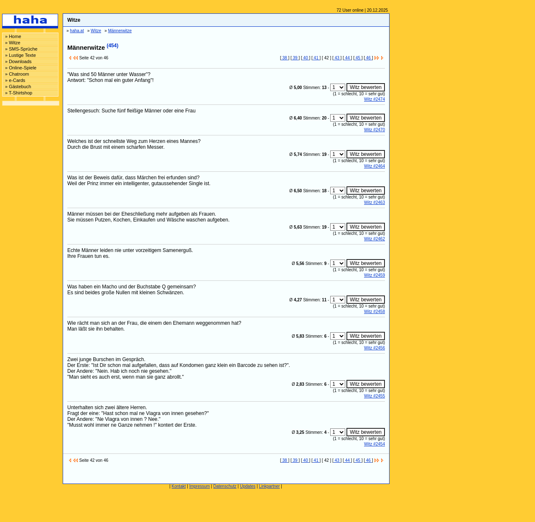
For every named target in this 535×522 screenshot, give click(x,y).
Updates (247, 486)
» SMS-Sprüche (21, 48)
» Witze (12, 42)
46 (368, 58)
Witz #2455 (374, 396)
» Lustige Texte (20, 55)
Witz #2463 (374, 202)
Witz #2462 (374, 239)
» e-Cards (15, 80)
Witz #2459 (374, 275)
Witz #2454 (374, 444)
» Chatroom (17, 73)
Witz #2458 (374, 311)
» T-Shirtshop (18, 92)
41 (316, 58)
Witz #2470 (374, 129)
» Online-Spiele (20, 67)
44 (347, 58)
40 (305, 58)
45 (358, 58)
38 (284, 58)
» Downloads (18, 61)
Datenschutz (225, 486)
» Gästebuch (18, 86)
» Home (13, 36)
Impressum (199, 486)
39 (295, 58)
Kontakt (179, 486)
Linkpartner (269, 486)
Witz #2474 (374, 99)
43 (337, 58)
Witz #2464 (374, 166)
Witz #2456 (374, 348)
